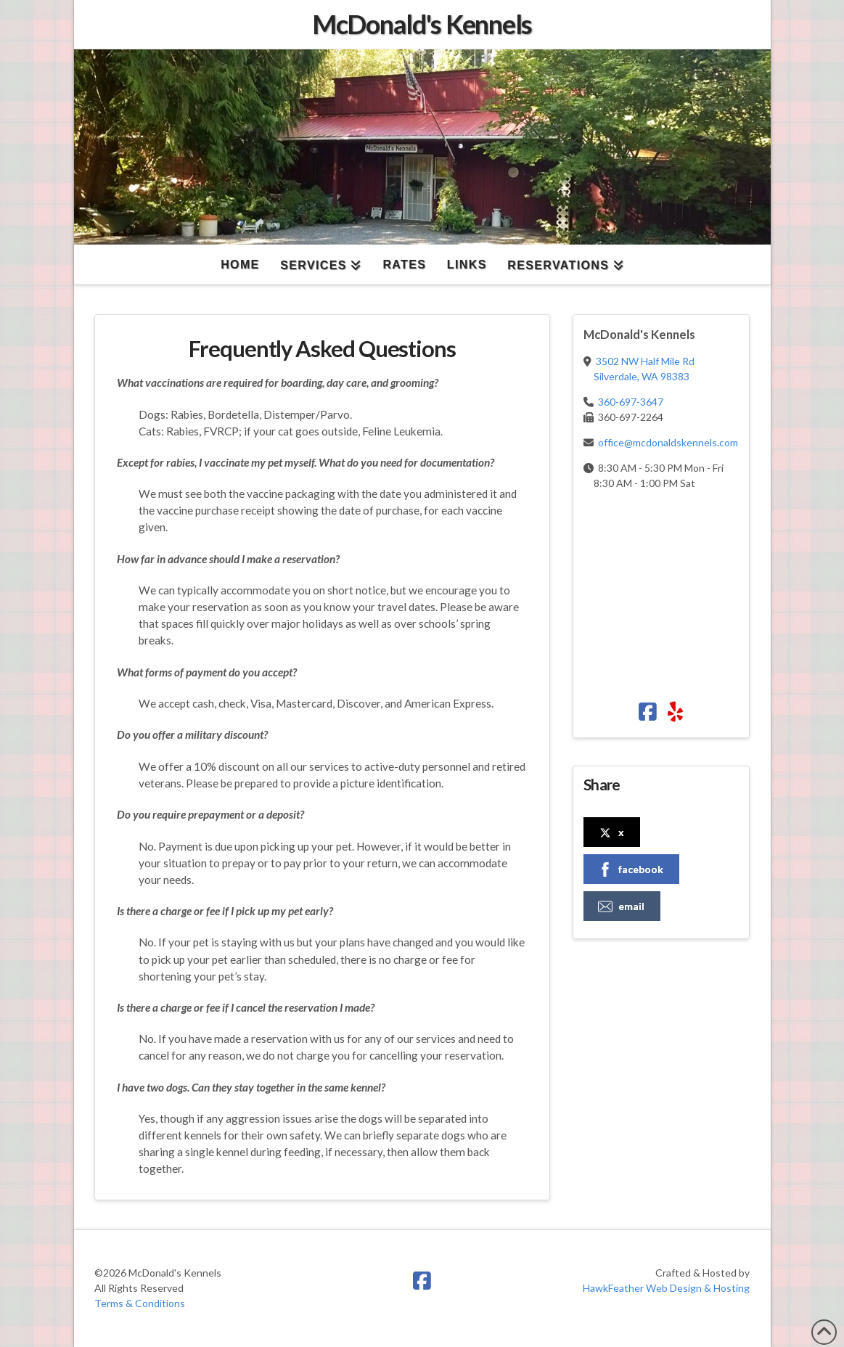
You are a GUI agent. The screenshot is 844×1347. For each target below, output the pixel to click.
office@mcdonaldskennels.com (668, 442)
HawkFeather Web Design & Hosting (666, 1288)
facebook (630, 869)
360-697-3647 (630, 402)
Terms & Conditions (139, 1303)
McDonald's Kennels (422, 24)
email (621, 906)
